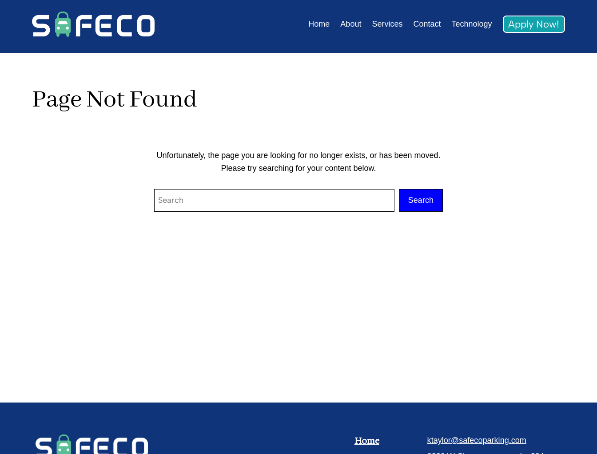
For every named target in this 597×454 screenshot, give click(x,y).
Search (421, 200)
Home (366, 440)
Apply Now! (533, 24)
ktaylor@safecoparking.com (476, 440)
